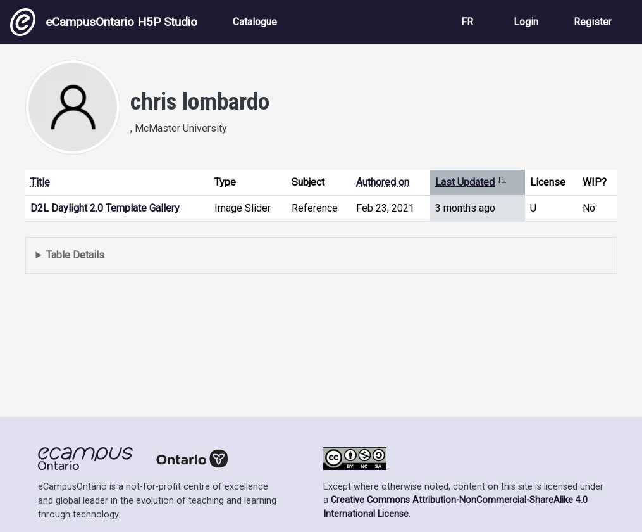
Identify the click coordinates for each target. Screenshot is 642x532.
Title (40, 182)
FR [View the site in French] (467, 22)
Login (526, 22)
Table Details (75, 255)
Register (593, 22)
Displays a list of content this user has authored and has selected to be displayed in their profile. (321, 256)
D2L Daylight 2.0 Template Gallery (105, 208)
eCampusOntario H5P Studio (103, 22)
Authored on (382, 182)
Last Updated (471, 182)
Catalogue (255, 22)
